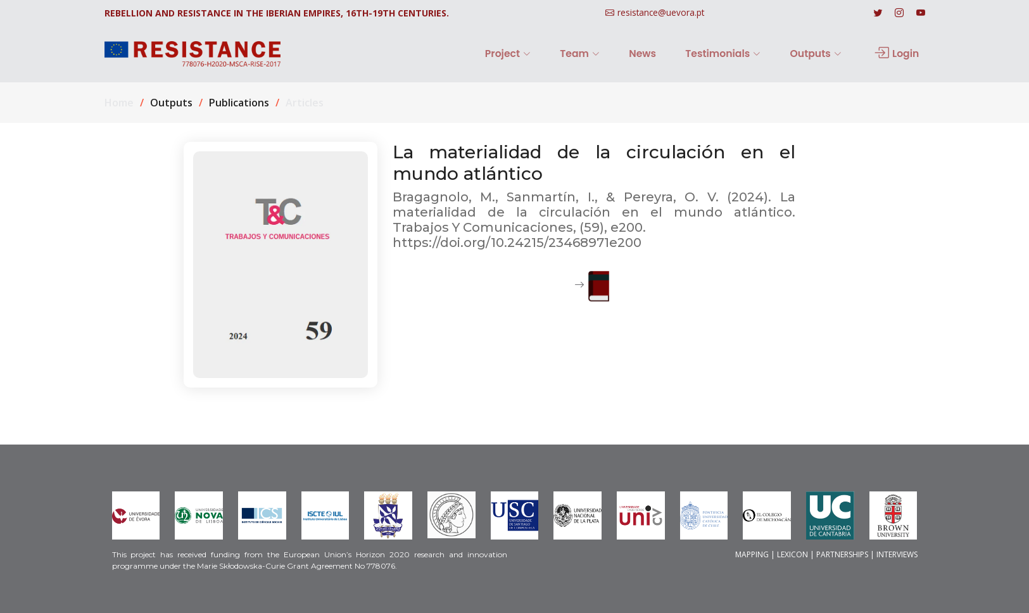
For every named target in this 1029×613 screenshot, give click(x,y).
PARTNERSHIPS (842, 554)
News (666, 53)
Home (119, 103)
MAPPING (752, 554)
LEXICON (792, 554)
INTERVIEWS (897, 554)
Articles (305, 103)
